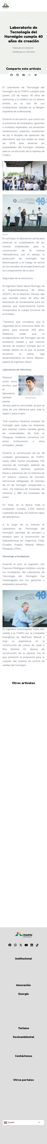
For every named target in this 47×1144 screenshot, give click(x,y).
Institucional (23, 21)
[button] (11, 75)
